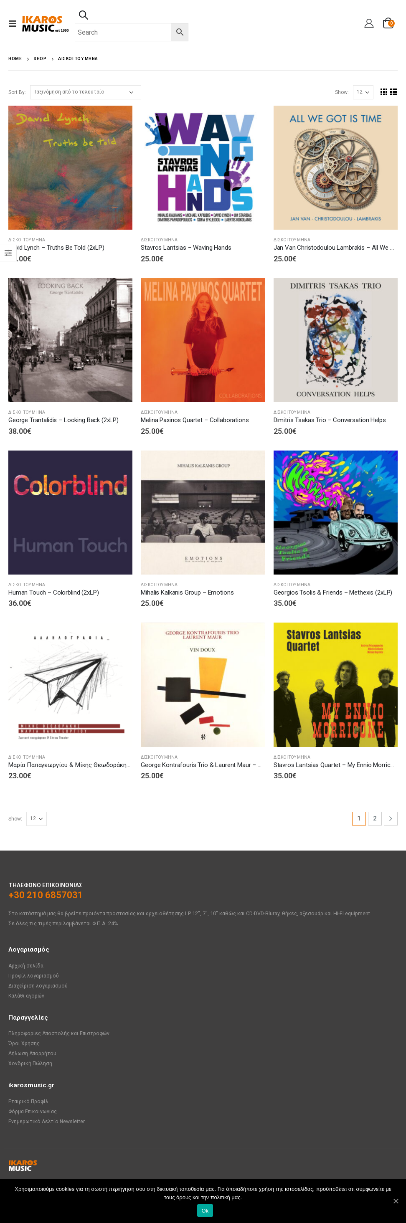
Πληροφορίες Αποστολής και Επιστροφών (60, 1033)
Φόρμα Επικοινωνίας (33, 1111)
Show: (342, 92)
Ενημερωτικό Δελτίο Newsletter (47, 1121)
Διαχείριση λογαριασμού (38, 985)
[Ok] (395, 1201)
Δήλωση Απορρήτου (33, 1053)
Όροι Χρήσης (24, 1043)
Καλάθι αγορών (27, 996)
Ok (204, 1211)
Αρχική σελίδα (26, 965)
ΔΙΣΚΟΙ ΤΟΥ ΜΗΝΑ (26, 240)
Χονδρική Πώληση (30, 1063)
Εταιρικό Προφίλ (28, 1101)
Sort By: (17, 92)
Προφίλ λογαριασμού (34, 975)
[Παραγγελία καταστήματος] (85, 92)
